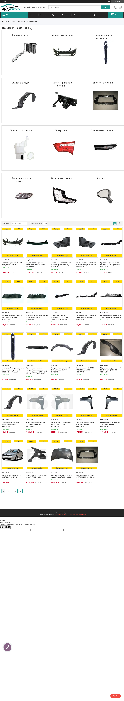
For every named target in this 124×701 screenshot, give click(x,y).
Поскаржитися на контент (62, 514)
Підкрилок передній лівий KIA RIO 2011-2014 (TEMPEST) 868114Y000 (110, 370)
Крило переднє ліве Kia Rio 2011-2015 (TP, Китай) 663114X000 (35, 424)
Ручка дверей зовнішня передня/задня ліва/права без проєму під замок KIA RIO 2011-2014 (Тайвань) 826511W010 (37, 371)
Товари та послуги (10, 21)
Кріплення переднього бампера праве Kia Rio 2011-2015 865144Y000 (37, 317)
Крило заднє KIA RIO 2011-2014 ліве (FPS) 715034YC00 (36, 476)
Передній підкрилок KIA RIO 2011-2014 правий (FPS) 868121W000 (60, 370)
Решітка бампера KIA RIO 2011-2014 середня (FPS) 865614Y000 (111, 316)
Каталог (43, 15)
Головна (33, 15)
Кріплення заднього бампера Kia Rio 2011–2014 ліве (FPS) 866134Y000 (86, 317)
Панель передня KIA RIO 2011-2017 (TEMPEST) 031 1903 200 (86, 476)
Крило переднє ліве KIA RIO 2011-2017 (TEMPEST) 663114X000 (85, 424)
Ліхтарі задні (61, 130)
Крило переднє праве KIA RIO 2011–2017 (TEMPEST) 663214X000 (110, 424)
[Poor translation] (7, 527)
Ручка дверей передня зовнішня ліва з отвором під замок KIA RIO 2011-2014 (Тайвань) (13, 370)
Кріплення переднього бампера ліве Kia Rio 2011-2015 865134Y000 (12, 317)
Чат (115, 696)
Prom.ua (71, 511)
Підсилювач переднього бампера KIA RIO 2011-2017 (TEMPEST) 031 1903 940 (60, 317)
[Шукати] (105, 7)
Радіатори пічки (20, 35)
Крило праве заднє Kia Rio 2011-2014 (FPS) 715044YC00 (13, 476)
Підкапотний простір (21, 130)
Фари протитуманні (61, 178)
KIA (19, 21)
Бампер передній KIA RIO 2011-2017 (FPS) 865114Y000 (12, 264)
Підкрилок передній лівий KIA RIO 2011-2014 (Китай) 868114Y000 (12, 424)
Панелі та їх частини (102, 82)
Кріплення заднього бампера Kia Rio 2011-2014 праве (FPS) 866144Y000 (110, 265)
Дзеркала (102, 178)
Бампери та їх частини (61, 35)
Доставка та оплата (81, 15)
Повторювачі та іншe (102, 130)
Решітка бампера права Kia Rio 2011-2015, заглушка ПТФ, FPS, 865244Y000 (86, 265)
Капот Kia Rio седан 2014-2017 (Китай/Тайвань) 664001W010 (61, 476)
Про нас (55, 15)
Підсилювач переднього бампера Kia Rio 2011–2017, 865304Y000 (35, 265)
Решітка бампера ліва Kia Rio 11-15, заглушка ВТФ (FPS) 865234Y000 (61, 265)
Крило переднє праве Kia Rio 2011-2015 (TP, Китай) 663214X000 (61, 424)
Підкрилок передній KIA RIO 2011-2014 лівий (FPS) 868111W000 (85, 370)
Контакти (66, 15)
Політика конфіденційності (78, 514)
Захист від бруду (20, 82)
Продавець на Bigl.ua (62, 513)
